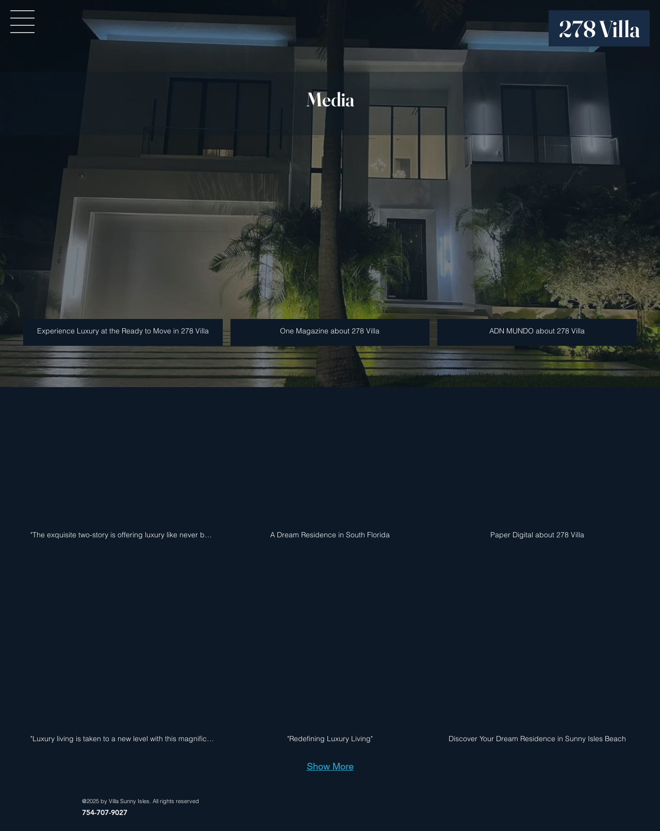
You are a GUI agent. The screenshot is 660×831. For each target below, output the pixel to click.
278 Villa (599, 28)
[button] (22, 21)
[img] (537, 248)
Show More (330, 766)
